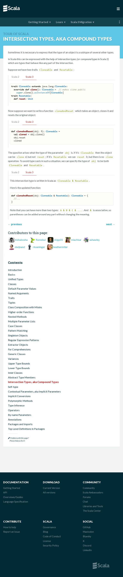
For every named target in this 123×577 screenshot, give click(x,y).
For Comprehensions (19, 349)
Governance (49, 527)
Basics (11, 274)
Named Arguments (18, 293)
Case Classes (15, 325)
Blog (45, 531)
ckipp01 (58, 239)
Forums (87, 497)
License (47, 541)
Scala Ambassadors (93, 492)
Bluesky (87, 536)
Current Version (51, 487)
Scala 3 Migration (81, 22)
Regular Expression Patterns (23, 340)
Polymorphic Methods (20, 400)
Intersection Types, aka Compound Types (33, 381)
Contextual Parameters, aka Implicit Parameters (34, 391)
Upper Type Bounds (19, 363)
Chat (85, 501)
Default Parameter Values (22, 288)
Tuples (11, 302)
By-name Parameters (19, 414)
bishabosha (21, 239)
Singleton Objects (18, 335)
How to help (9, 527)
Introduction (15, 269)
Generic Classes (16, 353)
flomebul (41, 239)
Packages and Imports (20, 424)
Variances (13, 358)
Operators (14, 410)
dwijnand (20, 246)
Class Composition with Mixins (25, 307)
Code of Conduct (52, 536)
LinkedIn (87, 550)
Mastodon (88, 531)
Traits (11, 297)
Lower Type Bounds (19, 368)
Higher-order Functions (21, 311)
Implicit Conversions (19, 396)
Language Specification (15, 501)
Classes (12, 283)
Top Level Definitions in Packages (26, 428)
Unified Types (15, 279)
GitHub (86, 527)
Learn (59, 22)
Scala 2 (15, 76)
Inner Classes (15, 372)
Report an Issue (11, 531)
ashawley (95, 239)
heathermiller (60, 246)
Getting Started (38, 22)
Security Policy (51, 545)
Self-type (13, 386)
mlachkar (76, 239)
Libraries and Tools (93, 506)
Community (89, 487)
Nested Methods (17, 316)
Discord (87, 545)
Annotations (14, 419)
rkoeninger (39, 246)
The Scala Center (92, 510)
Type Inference (16, 405)
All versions (49, 492)
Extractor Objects (18, 344)
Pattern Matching (18, 330)
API (5, 492)
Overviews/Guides (13, 497)
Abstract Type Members (21, 377)
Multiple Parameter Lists (21, 321)
